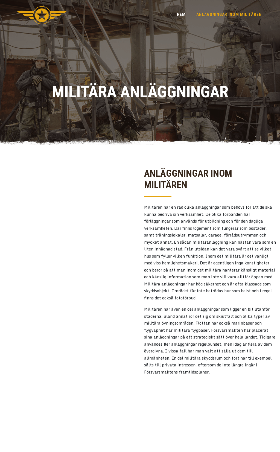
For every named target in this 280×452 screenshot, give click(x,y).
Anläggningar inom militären (229, 14)
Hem (181, 14)
